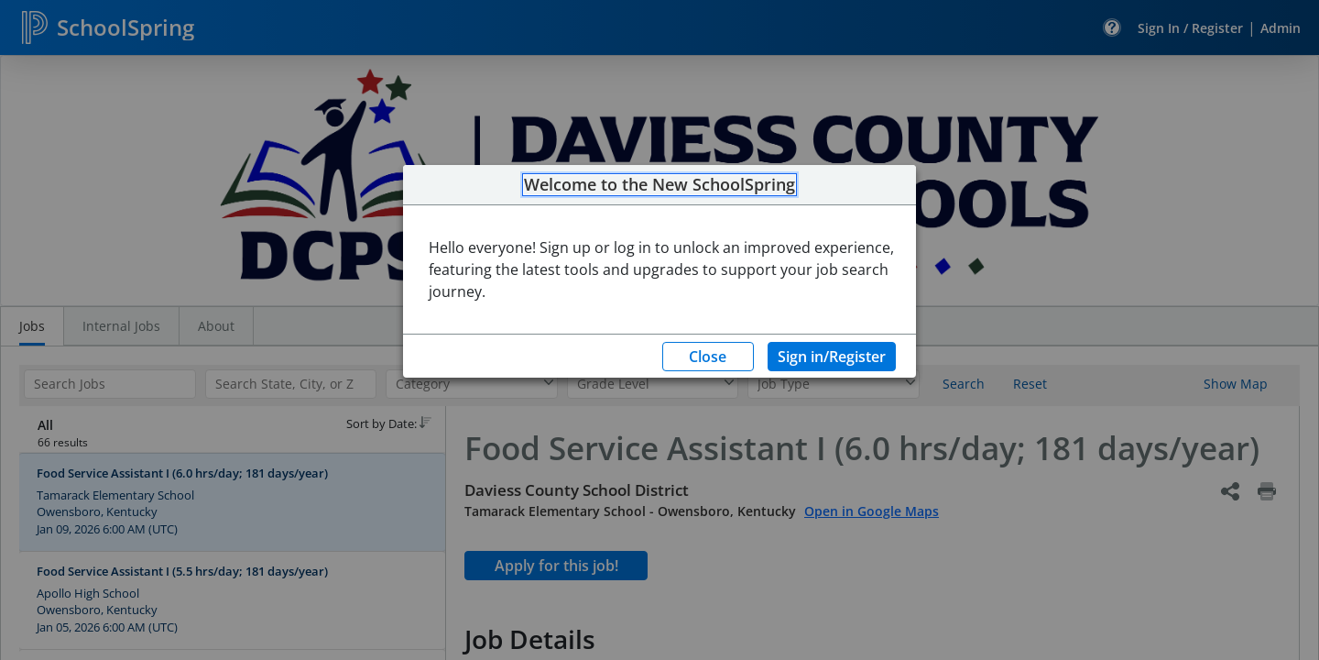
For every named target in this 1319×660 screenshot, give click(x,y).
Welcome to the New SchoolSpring (659, 185)
